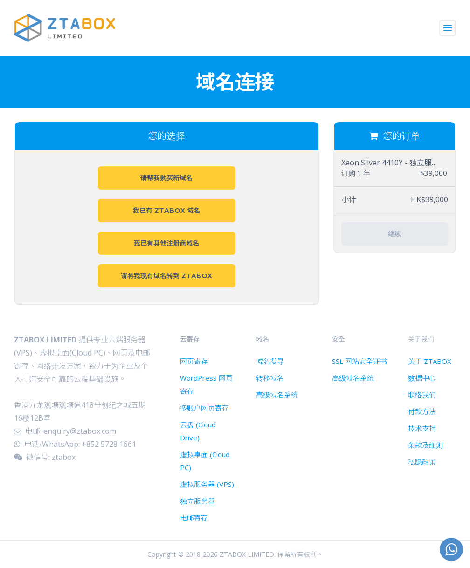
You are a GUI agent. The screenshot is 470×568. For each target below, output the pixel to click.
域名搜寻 (270, 361)
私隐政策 (422, 461)
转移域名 (270, 378)
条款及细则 (425, 445)
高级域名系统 (277, 394)
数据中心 (422, 378)
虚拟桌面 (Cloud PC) (205, 461)
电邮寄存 (194, 517)
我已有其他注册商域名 (166, 243)
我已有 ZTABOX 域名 (166, 210)
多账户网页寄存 (204, 407)
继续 (394, 234)
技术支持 (422, 428)
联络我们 (422, 394)
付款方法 (422, 411)
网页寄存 (194, 361)
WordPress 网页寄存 (206, 384)
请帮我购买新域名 (166, 178)
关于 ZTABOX (429, 361)
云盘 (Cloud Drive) (198, 431)
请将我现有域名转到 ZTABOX (166, 276)
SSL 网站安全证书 (359, 361)
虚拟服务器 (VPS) (207, 484)
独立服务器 (197, 501)
